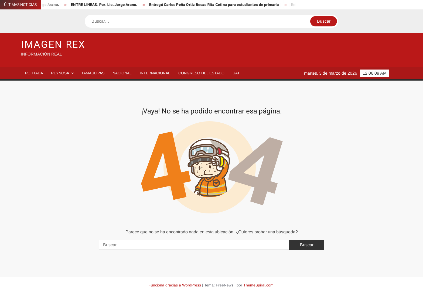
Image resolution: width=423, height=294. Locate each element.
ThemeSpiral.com (258, 285)
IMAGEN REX (53, 44)
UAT (236, 73)
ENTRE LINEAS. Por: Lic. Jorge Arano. (106, 5)
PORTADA (34, 73)
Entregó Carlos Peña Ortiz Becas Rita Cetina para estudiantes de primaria (216, 5)
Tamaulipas (92, 73)
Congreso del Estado (201, 73)
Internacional (155, 73)
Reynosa (60, 73)
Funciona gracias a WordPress (174, 285)
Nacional (122, 73)
